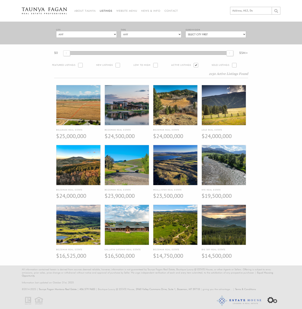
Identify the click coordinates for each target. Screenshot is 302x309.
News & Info (150, 10)
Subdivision (192, 29)
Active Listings (181, 65)
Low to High (142, 65)
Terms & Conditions (245, 289)
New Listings (104, 65)
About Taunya (85, 10)
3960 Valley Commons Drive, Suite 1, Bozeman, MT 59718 (168, 289)
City (58, 29)
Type (123, 29)
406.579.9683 (87, 289)
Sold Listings (220, 65)
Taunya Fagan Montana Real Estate (58, 289)
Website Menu (126, 10)
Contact (171, 10)
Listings (106, 10)
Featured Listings (63, 65)
